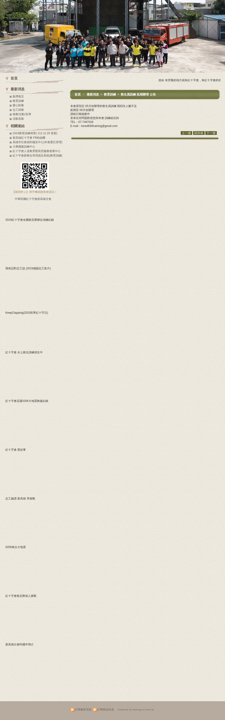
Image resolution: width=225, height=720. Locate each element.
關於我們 (139, 12)
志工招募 (18, 109)
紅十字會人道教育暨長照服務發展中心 (36, 151)
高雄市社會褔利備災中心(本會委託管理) (37, 142)
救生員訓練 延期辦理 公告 (138, 94)
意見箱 (214, 12)
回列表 (198, 133)
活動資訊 (197, 12)
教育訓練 (110, 94)
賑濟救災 (18, 96)
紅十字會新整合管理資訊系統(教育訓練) (37, 155)
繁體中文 (186, 4)
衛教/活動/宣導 (22, 114)
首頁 (78, 94)
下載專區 (177, 12)
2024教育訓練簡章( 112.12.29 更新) (35, 133)
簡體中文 (200, 4)
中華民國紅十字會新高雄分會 (33, 199)
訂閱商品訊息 (105, 709)
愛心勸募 (18, 105)
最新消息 (158, 12)
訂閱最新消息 (83, 709)
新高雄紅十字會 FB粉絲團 (29, 137)
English (214, 4)
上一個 (186, 133)
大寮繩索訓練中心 (24, 146)
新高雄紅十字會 (16, 4)
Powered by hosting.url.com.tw (136, 710)
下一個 (211, 133)
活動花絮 (18, 118)
